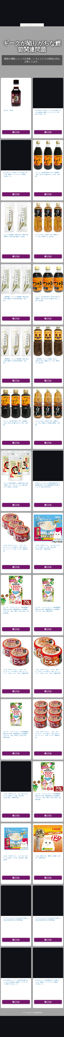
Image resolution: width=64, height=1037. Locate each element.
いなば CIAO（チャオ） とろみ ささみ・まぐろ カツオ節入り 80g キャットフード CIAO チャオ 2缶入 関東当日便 (15, 671)
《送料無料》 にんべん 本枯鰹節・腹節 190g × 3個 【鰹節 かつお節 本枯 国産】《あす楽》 (15, 298)
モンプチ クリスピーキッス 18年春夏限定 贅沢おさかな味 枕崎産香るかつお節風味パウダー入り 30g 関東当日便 (48, 609)
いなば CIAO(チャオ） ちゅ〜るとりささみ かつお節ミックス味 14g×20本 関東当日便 (15, 857)
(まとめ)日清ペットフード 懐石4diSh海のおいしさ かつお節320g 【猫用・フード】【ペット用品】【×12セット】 (15, 982)
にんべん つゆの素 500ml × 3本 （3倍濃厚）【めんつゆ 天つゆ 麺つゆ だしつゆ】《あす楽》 (15, 422)
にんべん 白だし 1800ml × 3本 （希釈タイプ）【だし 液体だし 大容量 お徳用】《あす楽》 (47, 422)
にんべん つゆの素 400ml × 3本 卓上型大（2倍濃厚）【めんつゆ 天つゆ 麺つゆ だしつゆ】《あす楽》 (47, 298)
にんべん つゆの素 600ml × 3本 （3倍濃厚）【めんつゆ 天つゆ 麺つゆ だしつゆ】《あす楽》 (47, 174)
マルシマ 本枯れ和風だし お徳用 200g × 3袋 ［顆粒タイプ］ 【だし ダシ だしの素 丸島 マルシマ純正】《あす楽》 (15, 485)
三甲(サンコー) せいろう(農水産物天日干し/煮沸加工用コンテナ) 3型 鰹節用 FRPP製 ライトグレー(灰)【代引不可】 (47, 485)
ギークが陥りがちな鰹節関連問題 (32, 46)
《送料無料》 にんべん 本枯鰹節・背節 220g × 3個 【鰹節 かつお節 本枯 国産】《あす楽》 (15, 360)
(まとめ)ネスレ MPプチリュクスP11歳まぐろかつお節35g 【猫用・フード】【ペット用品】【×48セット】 (48, 112)
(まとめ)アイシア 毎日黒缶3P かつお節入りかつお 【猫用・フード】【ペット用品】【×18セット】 (47, 982)
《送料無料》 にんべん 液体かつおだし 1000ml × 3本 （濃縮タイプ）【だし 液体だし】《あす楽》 (47, 360)
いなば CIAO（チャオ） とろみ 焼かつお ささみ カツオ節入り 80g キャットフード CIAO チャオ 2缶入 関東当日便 (47, 671)
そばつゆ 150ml (8, 110)
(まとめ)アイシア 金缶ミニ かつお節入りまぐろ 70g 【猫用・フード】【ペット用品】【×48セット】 (16, 174)
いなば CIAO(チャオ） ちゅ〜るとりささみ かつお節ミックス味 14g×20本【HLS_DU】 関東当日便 (47, 547)
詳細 (16, 132)
